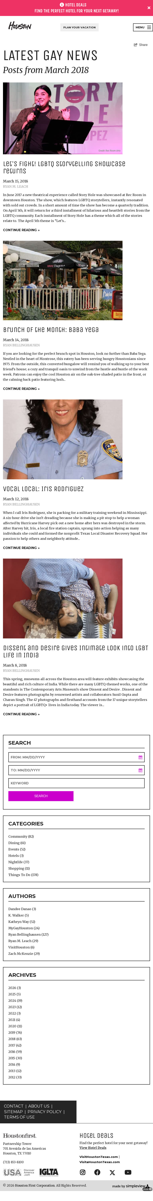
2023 (15, 1007)
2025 (14, 994)
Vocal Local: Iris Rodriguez (43, 489)
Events (17, 849)
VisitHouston (21, 947)
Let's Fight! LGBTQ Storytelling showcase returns (64, 167)
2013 (15, 1071)
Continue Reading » (21, 230)
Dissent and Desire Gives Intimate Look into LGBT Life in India (75, 651)
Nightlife (18, 862)
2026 (14, 988)
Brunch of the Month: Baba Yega (51, 329)
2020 (15, 1026)
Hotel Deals (96, 1135)
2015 (15, 1058)
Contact (14, 1106)
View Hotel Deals (92, 1148)
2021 (14, 1020)
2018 (15, 1039)
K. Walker (18, 915)
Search (41, 796)
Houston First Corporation (35, 1185)
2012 (15, 1077)
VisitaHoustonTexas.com (99, 1162)
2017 (15, 1045)
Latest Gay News (50, 55)
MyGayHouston (24, 928)
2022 (14, 1013)
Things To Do (23, 875)
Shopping (19, 868)
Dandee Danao (22, 909)
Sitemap (13, 1111)
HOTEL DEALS (75, 5)
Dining (17, 843)
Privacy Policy (44, 1111)
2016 (15, 1052)
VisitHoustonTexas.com (98, 1157)
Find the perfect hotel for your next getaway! (76, 11)
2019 (15, 1033)
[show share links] (140, 45)
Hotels (16, 856)
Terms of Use (19, 1117)
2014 (14, 1064)
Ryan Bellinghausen (21, 345)
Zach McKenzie (24, 954)
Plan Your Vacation (79, 27)
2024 (15, 1001)
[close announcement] (149, 8)
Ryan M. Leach (15, 186)
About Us (38, 1106)
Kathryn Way (21, 922)
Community (21, 836)
